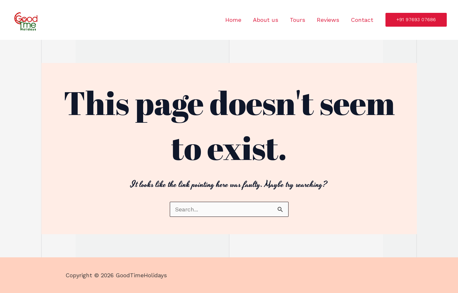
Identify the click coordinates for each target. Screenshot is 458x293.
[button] (416, 20)
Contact (362, 19)
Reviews (328, 19)
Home (233, 19)
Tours (297, 19)
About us (265, 19)
